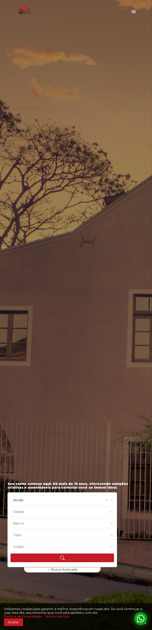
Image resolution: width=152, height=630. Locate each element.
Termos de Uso (56, 616)
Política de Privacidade (22, 616)
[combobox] (13, 500)
